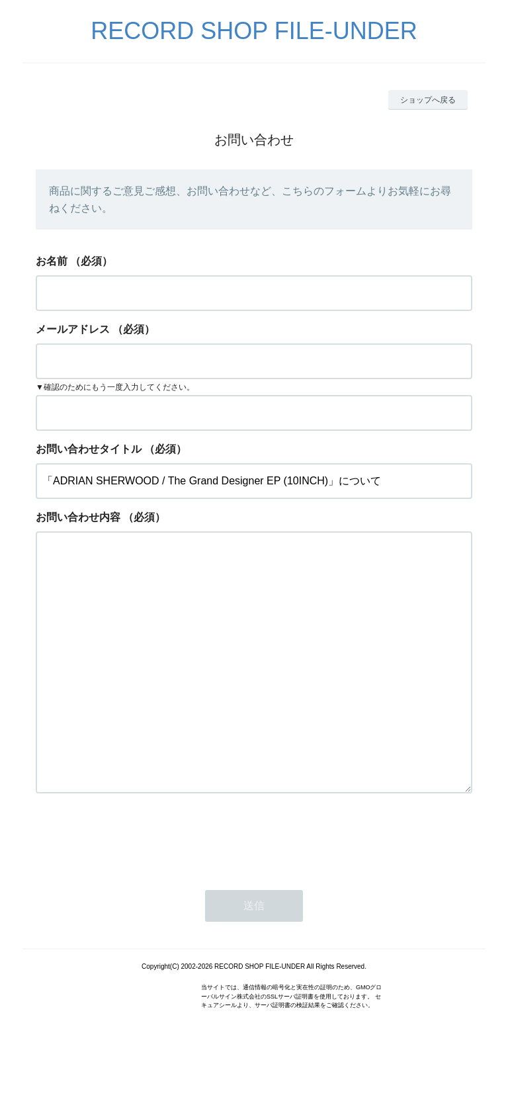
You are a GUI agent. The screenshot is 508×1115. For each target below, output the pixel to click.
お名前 (51, 261)
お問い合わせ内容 (78, 517)
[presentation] (136, 890)
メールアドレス (73, 329)
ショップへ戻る (428, 100)
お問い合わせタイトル (89, 449)
